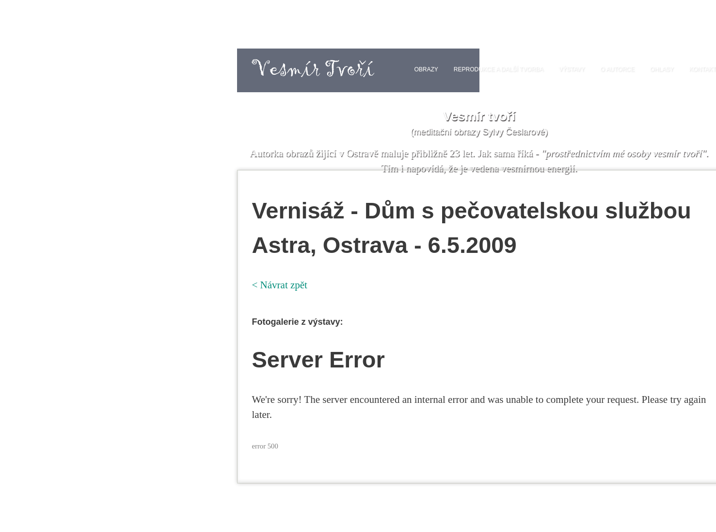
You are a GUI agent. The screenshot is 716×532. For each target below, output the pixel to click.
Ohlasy (662, 69)
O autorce (618, 69)
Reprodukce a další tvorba (498, 69)
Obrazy (426, 69)
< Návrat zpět (279, 285)
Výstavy (572, 69)
